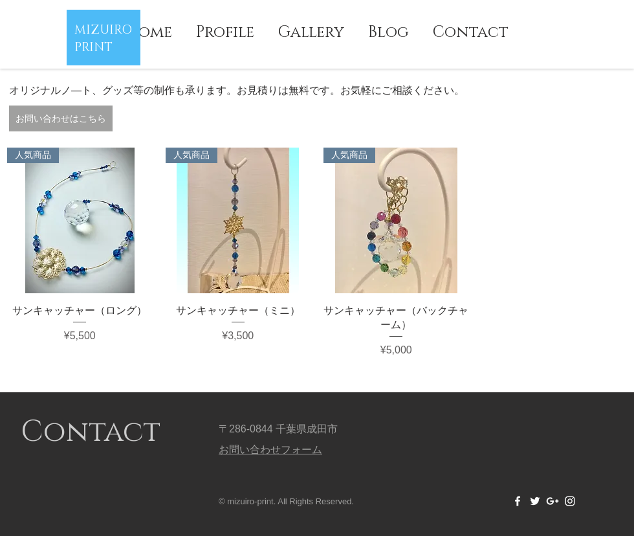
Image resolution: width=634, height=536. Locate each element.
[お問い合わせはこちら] (61, 118)
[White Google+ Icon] (552, 501)
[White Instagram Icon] (569, 501)
